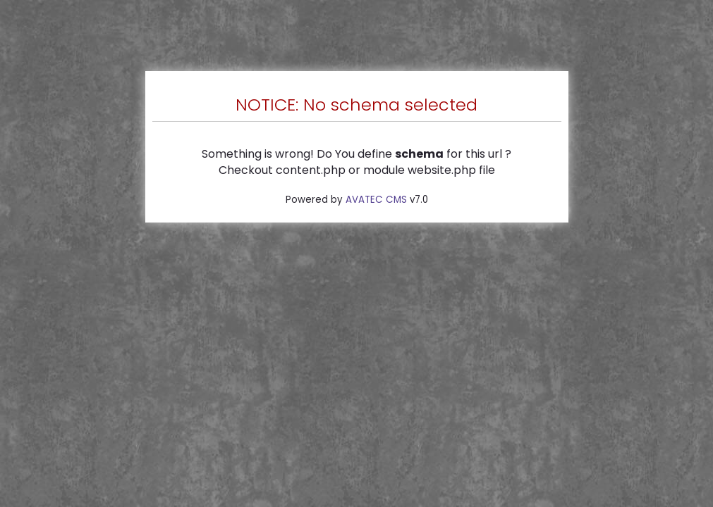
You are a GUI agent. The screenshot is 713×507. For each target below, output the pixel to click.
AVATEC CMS (376, 199)
